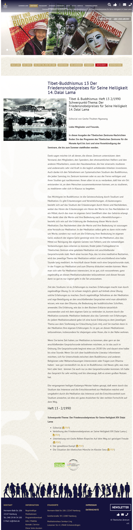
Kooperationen (115, 65)
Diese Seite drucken (33, 528)
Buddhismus (63, 65)
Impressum (91, 505)
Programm (43, 6)
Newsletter (120, 507)
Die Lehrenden (76, 65)
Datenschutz (92, 509)
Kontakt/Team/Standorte (58, 9)
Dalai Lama (16, 65)
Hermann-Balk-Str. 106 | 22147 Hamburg (63, 510)
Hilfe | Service (77, 6)
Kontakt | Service (32, 524)
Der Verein (27, 65)
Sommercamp (23, 6)
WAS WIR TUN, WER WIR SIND (45, 65)
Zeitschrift (101, 65)
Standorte (89, 65)
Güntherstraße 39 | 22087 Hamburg (61, 516)
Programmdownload (33, 517)
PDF (67, 427)
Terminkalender (91, 6)
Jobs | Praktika (31, 521)
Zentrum (33, 6)
